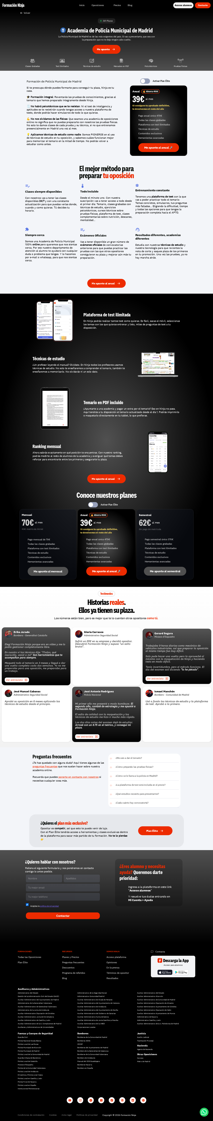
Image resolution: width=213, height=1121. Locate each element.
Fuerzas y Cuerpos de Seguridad (35, 1033)
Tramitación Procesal (145, 1041)
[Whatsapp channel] (143, 1100)
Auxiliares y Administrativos (33, 989)
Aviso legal (67, 1115)
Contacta (160, 951)
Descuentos (68, 967)
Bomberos (82, 1033)
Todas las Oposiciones (29, 957)
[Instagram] (80, 1100)
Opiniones (111, 962)
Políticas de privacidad (86, 1115)
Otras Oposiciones (147, 1054)
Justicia (141, 1033)
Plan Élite (23, 962)
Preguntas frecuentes (73, 962)
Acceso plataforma (116, 957)
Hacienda (142, 1045)
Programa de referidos (73, 972)
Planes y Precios (70, 957)
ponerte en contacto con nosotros (78, 777)
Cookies (53, 1115)
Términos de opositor (117, 972)
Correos (140, 1058)
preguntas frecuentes (45, 766)
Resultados (112, 978)
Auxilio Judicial (143, 1037)
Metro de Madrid (143, 1061)
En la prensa (112, 967)
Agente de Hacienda (145, 1049)
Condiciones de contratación (31, 1115)
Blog (64, 978)
